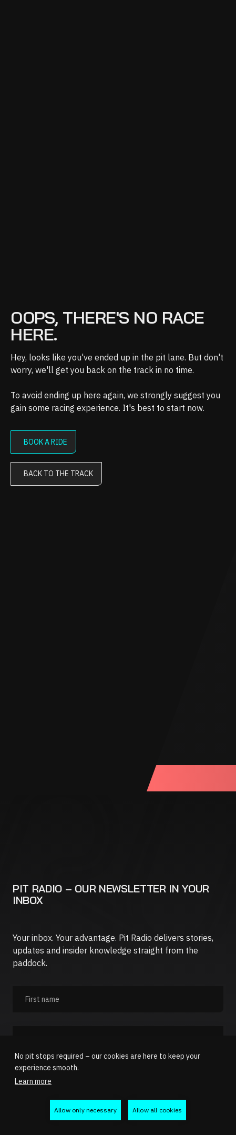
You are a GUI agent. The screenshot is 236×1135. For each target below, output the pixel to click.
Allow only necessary (85, 1110)
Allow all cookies (157, 1110)
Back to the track (58, 473)
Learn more (33, 1081)
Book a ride (45, 442)
